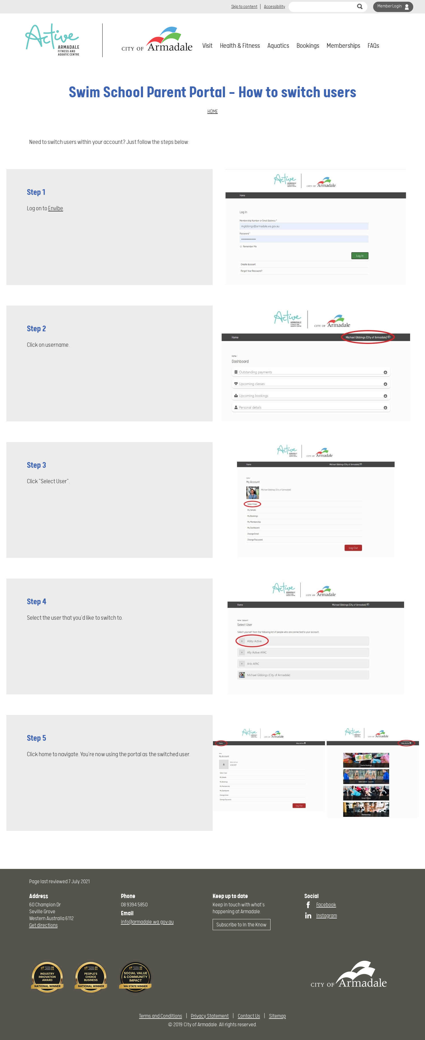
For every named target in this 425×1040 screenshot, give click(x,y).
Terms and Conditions (160, 1016)
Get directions (43, 925)
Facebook (326, 905)
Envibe (55, 208)
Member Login (389, 6)
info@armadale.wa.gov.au (147, 922)
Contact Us (249, 1016)
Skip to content (244, 6)
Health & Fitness (240, 45)
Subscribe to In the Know (241, 925)
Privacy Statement (210, 1016)
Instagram (326, 915)
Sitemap (277, 1016)
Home (212, 111)
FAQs (373, 45)
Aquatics (278, 45)
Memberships (343, 45)
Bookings (308, 45)
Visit (207, 45)
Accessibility (274, 6)
